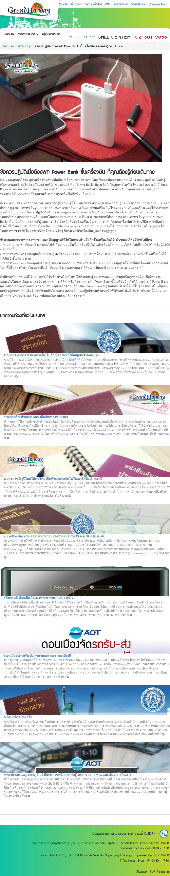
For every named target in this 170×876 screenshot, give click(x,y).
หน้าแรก (9, 34)
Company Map (157, 4)
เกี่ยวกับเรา (75, 4)
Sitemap (141, 871)
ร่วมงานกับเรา (120, 4)
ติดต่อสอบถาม (138, 4)
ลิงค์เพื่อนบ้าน (159, 871)
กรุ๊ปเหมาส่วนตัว (51, 34)
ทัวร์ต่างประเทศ (28, 34)
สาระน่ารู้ (24, 46)
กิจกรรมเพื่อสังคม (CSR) (97, 4)
